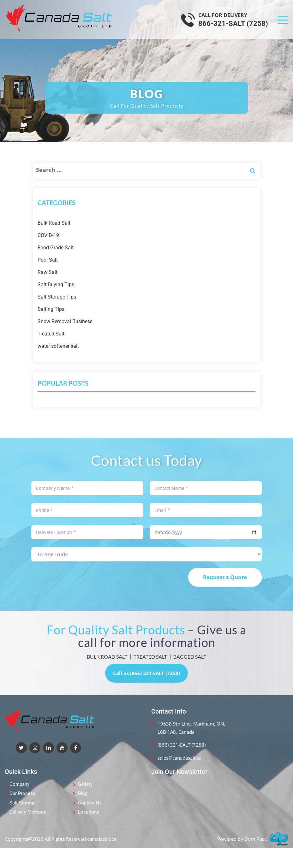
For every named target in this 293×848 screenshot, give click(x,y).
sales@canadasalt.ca (179, 758)
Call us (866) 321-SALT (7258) (146, 673)
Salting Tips (51, 309)
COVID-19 (48, 235)
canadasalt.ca (101, 839)
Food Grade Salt (56, 248)
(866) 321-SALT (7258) (182, 745)
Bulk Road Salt (54, 223)
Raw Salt (47, 272)
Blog (82, 793)
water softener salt (58, 346)
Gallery (85, 784)
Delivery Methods (27, 812)
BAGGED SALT (189, 657)
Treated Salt (51, 334)
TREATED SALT (150, 657)
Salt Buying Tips (56, 285)
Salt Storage (22, 803)
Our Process (22, 793)
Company (19, 784)
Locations (88, 812)
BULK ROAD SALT (107, 657)
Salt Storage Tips (57, 297)
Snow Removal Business (65, 321)
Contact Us (90, 803)
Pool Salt (48, 260)
